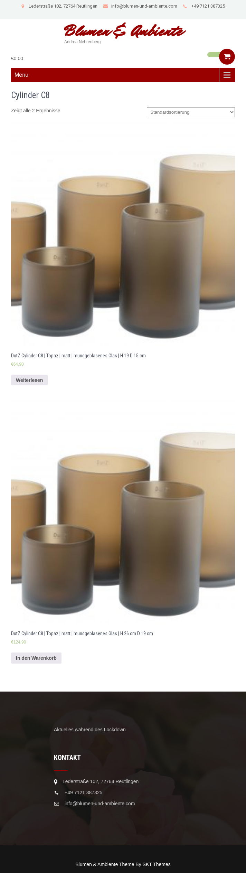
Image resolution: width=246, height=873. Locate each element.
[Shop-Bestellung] (191, 112)
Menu (21, 75)
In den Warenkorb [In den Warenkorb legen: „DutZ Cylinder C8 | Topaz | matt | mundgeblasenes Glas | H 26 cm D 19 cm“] (36, 658)
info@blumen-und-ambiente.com (140, 6)
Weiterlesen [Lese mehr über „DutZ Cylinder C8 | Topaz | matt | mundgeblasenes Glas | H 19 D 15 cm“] (29, 380)
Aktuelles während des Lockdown (90, 729)
